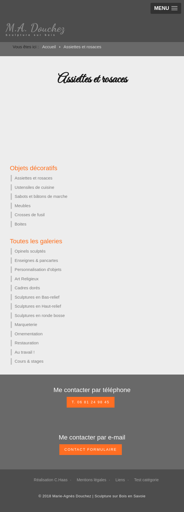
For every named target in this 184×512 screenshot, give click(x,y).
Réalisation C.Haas (51, 480)
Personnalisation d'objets (38, 269)
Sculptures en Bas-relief (37, 297)
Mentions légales (91, 480)
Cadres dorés (27, 287)
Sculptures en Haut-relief (38, 306)
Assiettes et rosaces (33, 178)
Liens (120, 480)
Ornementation (28, 333)
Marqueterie (26, 324)
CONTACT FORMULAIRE (90, 449)
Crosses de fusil (30, 214)
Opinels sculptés (30, 251)
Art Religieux (27, 278)
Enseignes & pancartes (36, 260)
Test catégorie (146, 480)
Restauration (27, 342)
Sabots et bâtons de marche (41, 196)
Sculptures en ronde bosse (40, 315)
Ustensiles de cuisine (34, 187)
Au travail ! (25, 352)
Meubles (23, 205)
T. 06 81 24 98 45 (90, 402)
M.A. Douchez (35, 27)
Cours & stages (29, 361)
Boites (20, 224)
